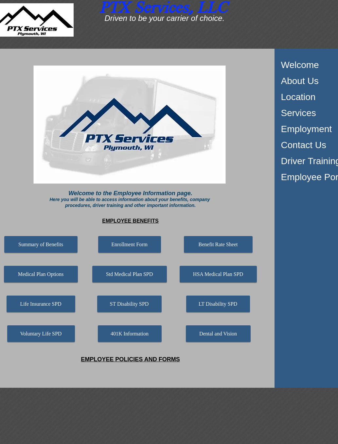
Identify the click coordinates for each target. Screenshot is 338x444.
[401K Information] (130, 333)
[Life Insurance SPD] (41, 304)
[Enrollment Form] (129, 244)
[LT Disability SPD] (218, 304)
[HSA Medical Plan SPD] (218, 274)
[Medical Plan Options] (41, 274)
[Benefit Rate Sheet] (218, 244)
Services (298, 113)
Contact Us (304, 145)
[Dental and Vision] (218, 333)
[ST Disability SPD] (129, 304)
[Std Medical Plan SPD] (129, 274)
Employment (306, 129)
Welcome (300, 65)
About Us (300, 81)
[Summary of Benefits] (41, 244)
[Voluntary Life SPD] (41, 333)
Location (298, 97)
